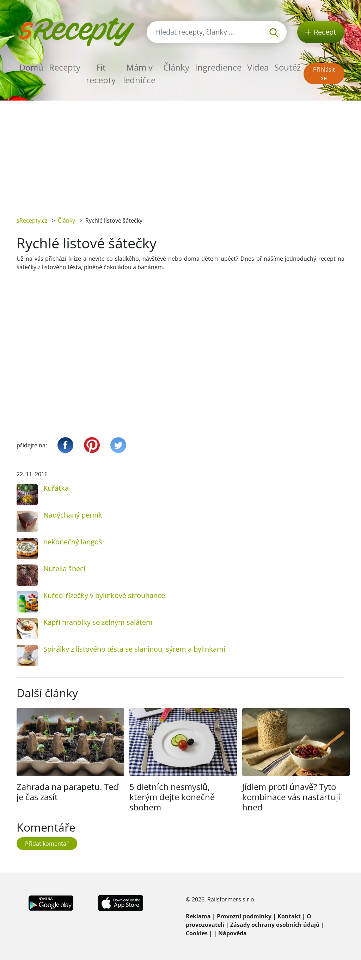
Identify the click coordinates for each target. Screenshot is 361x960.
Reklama (198, 916)
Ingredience (218, 67)
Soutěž (287, 67)
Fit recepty (101, 73)
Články (176, 67)
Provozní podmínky (244, 916)
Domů (31, 67)
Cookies (197, 933)
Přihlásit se (324, 74)
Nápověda (232, 933)
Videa (258, 67)
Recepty (64, 67)
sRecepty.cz (32, 220)
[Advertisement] (180, 153)
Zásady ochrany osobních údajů (275, 925)
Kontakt (289, 916)
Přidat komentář (47, 843)
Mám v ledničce (139, 73)
